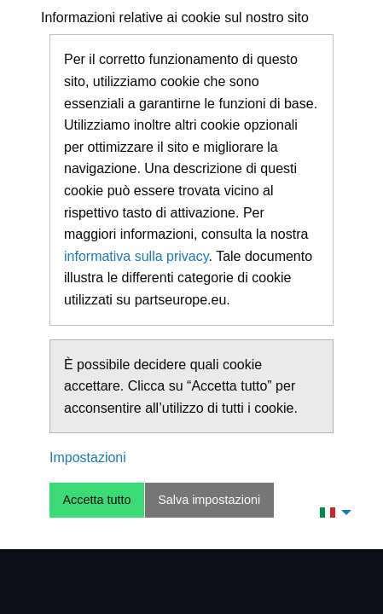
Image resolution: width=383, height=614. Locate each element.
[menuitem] (331, 511)
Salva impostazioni (209, 500)
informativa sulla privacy (136, 256)
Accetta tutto (96, 500)
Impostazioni (87, 457)
